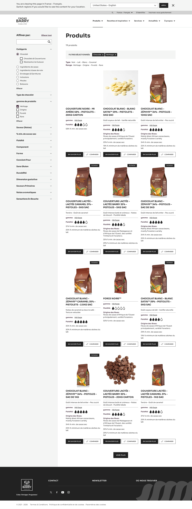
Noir (73, 62)
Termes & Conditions (39, 504)
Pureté (94, 65)
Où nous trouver (146, 480)
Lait (78, 62)
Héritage (77, 65)
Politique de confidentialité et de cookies (66, 504)
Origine (86, 65)
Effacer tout (46, 35)
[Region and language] (124, 5)
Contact (53, 480)
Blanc (84, 62)
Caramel (92, 62)
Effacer (19, 88)
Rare (101, 65)
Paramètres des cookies (96, 504)
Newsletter (99, 480)
